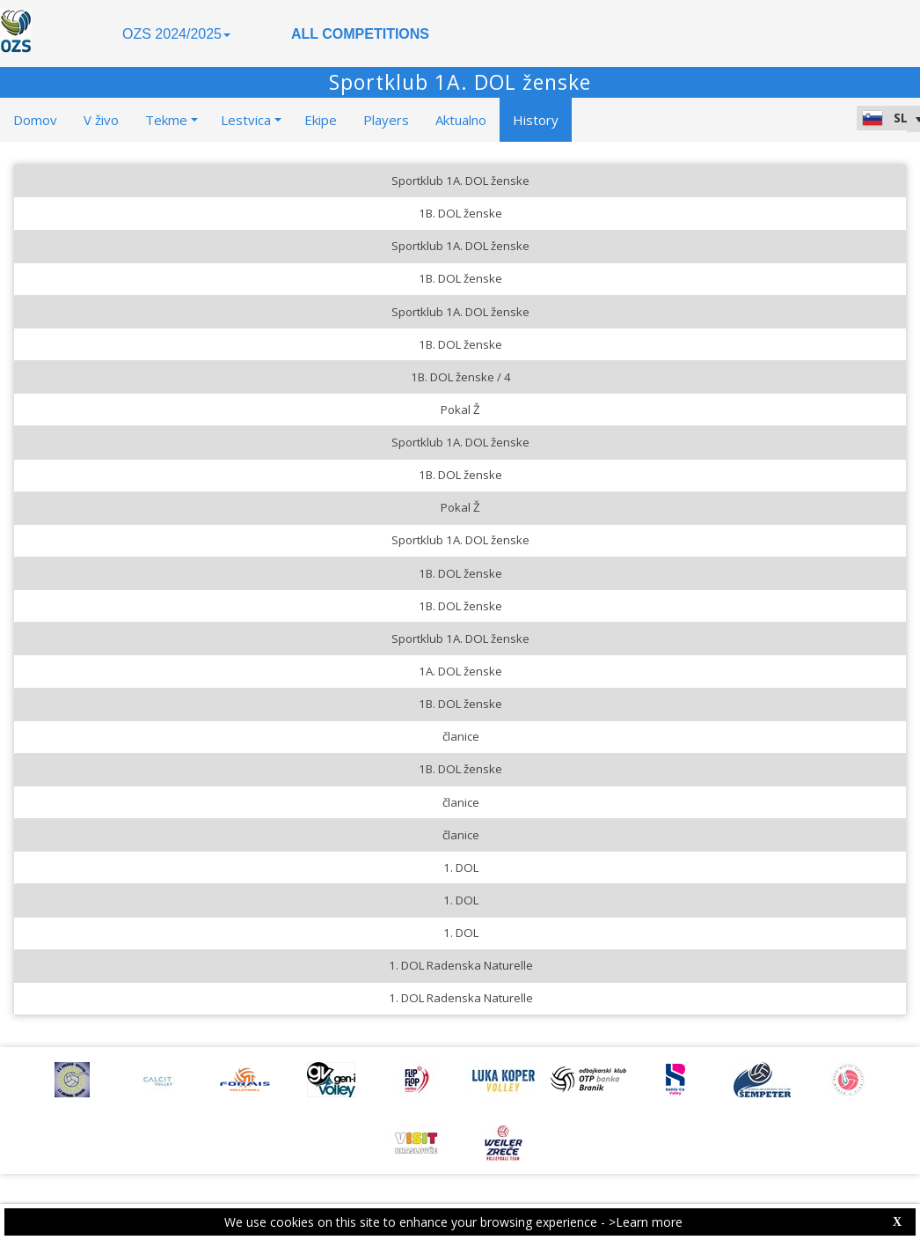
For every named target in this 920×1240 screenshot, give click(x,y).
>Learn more (646, 1222)
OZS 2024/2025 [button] (176, 33)
